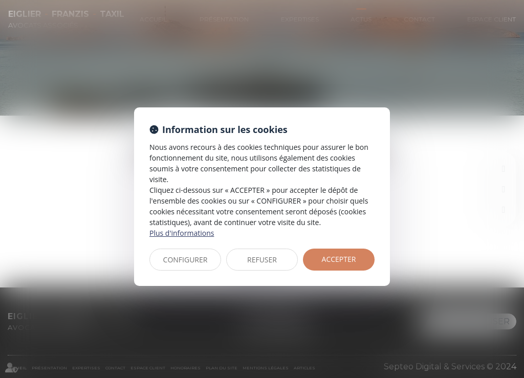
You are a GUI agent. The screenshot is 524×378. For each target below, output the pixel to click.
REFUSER (262, 259)
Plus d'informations (181, 233)
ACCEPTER (339, 259)
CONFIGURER (185, 259)
